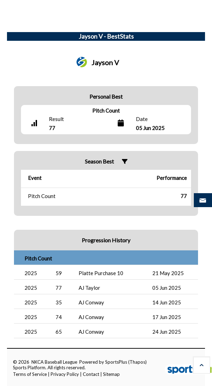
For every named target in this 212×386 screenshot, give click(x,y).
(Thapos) (137, 362)
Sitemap (111, 374)
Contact (91, 374)
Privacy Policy (65, 374)
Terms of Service (30, 374)
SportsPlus (116, 362)
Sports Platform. (29, 367)
